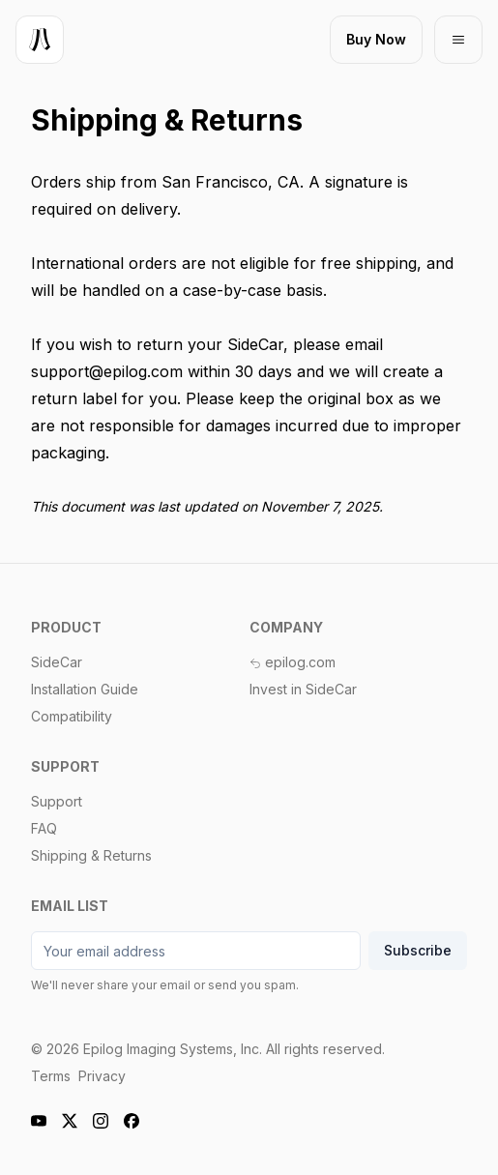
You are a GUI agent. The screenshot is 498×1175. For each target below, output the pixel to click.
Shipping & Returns (91, 855)
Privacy (102, 1076)
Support (56, 801)
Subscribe (418, 950)
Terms (51, 1076)
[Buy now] (376, 39)
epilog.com (292, 662)
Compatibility (71, 716)
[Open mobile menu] (458, 39)
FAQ (44, 828)
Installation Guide (84, 689)
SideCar (56, 662)
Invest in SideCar (303, 689)
